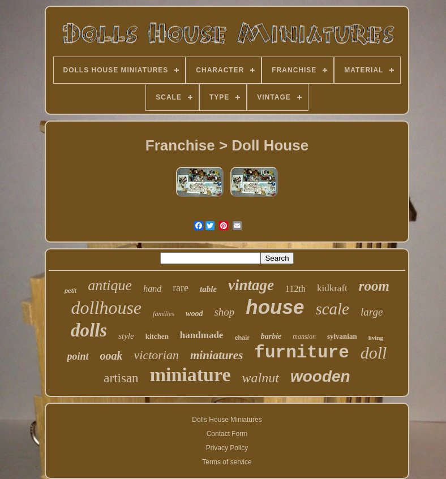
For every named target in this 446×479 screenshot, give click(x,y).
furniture (301, 353)
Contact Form (227, 434)
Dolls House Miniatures (226, 420)
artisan (121, 378)
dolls (89, 330)
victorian (156, 355)
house (275, 307)
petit (70, 291)
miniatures (216, 355)
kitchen (157, 336)
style (126, 335)
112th (295, 289)
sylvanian (342, 336)
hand (152, 289)
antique (110, 285)
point (78, 356)
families (163, 314)
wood (194, 313)
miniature (190, 374)
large (372, 312)
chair (241, 337)
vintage (251, 285)
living (375, 337)
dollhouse (106, 307)
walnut (260, 377)
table (208, 289)
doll (374, 352)
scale (332, 309)
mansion (304, 336)
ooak (111, 355)
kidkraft (332, 288)
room (374, 286)
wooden (320, 376)
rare (180, 288)
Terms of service (226, 462)
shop (224, 312)
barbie (271, 336)
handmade (202, 335)
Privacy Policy (227, 448)
